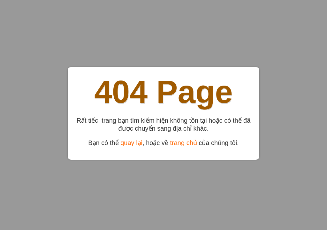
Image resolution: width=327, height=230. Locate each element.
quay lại (131, 142)
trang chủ (183, 142)
